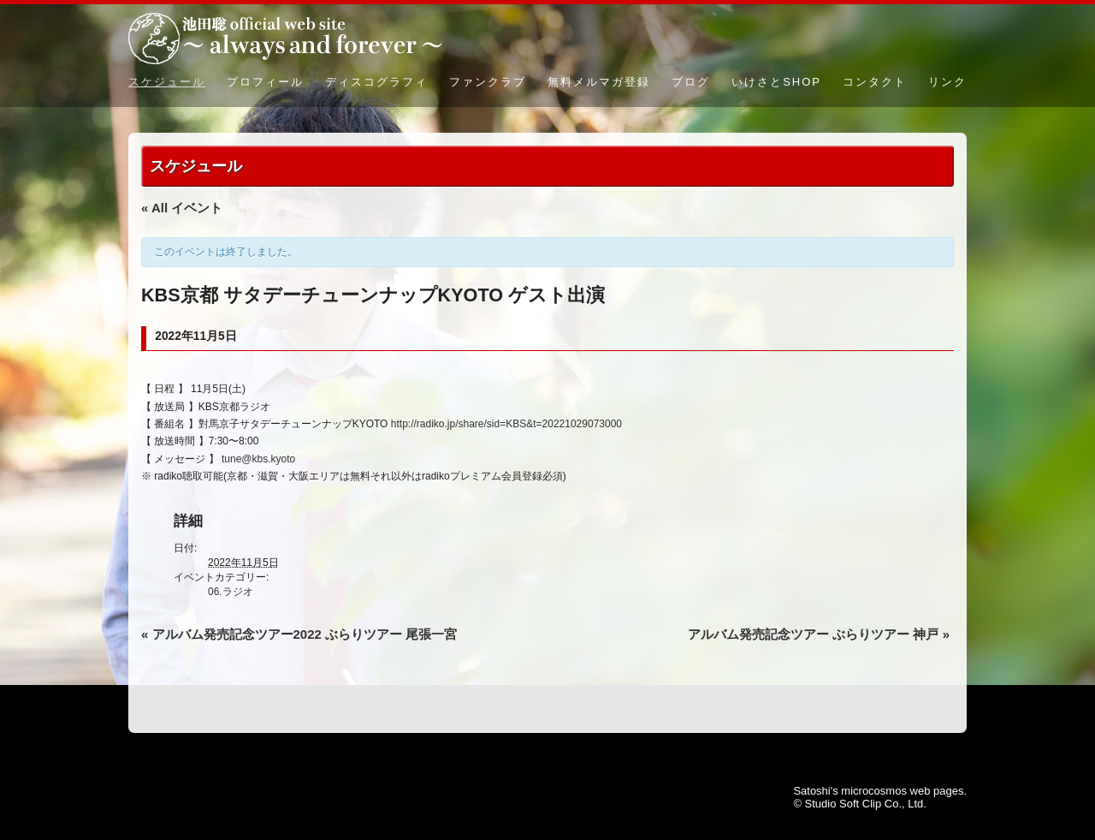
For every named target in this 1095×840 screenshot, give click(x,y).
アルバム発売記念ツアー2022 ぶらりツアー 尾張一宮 (299, 634)
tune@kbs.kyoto (258, 459)
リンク (947, 81)
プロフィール (265, 81)
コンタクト (875, 81)
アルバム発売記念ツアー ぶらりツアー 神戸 (819, 634)
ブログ (691, 81)
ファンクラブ (487, 81)
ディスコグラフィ (376, 81)
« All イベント (181, 207)
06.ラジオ (230, 592)
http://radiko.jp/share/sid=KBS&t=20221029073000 (506, 424)
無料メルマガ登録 (599, 81)
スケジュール (166, 81)
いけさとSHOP (776, 81)
